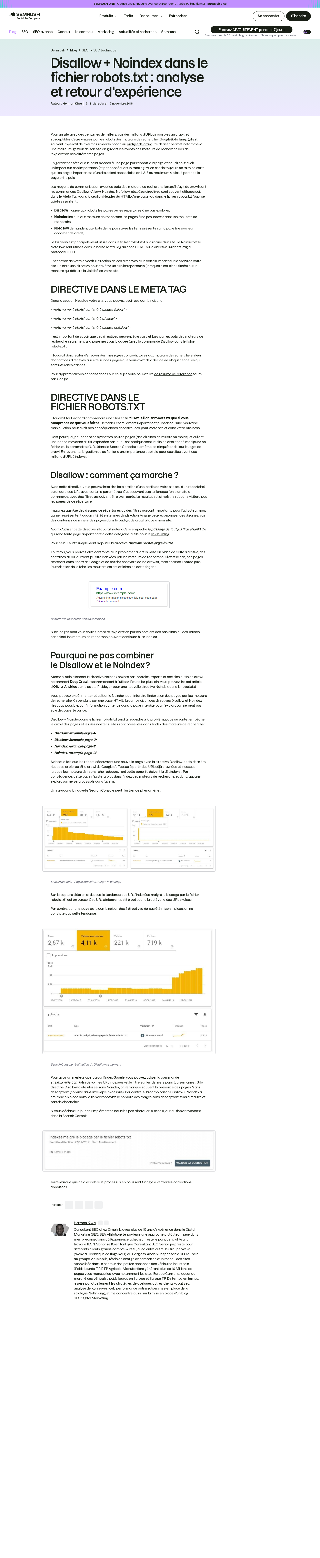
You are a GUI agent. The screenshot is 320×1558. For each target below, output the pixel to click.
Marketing (106, 32)
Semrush (168, 32)
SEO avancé (43, 32)
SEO (24, 32)
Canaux (64, 32)
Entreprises (181, 16)
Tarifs (128, 16)
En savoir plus (217, 3)
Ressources (149, 16)
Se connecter (268, 16)
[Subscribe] (251, 29)
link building (160, 534)
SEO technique (105, 50)
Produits (106, 16)
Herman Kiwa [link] (72, 103)
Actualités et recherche (138, 32)
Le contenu (84, 32)
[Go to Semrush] (24, 16)
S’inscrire (298, 16)
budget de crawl (139, 144)
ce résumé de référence (173, 374)
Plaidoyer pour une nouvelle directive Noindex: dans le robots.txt (146, 686)
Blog (13, 32)
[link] (60, 1230)
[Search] (197, 31)
